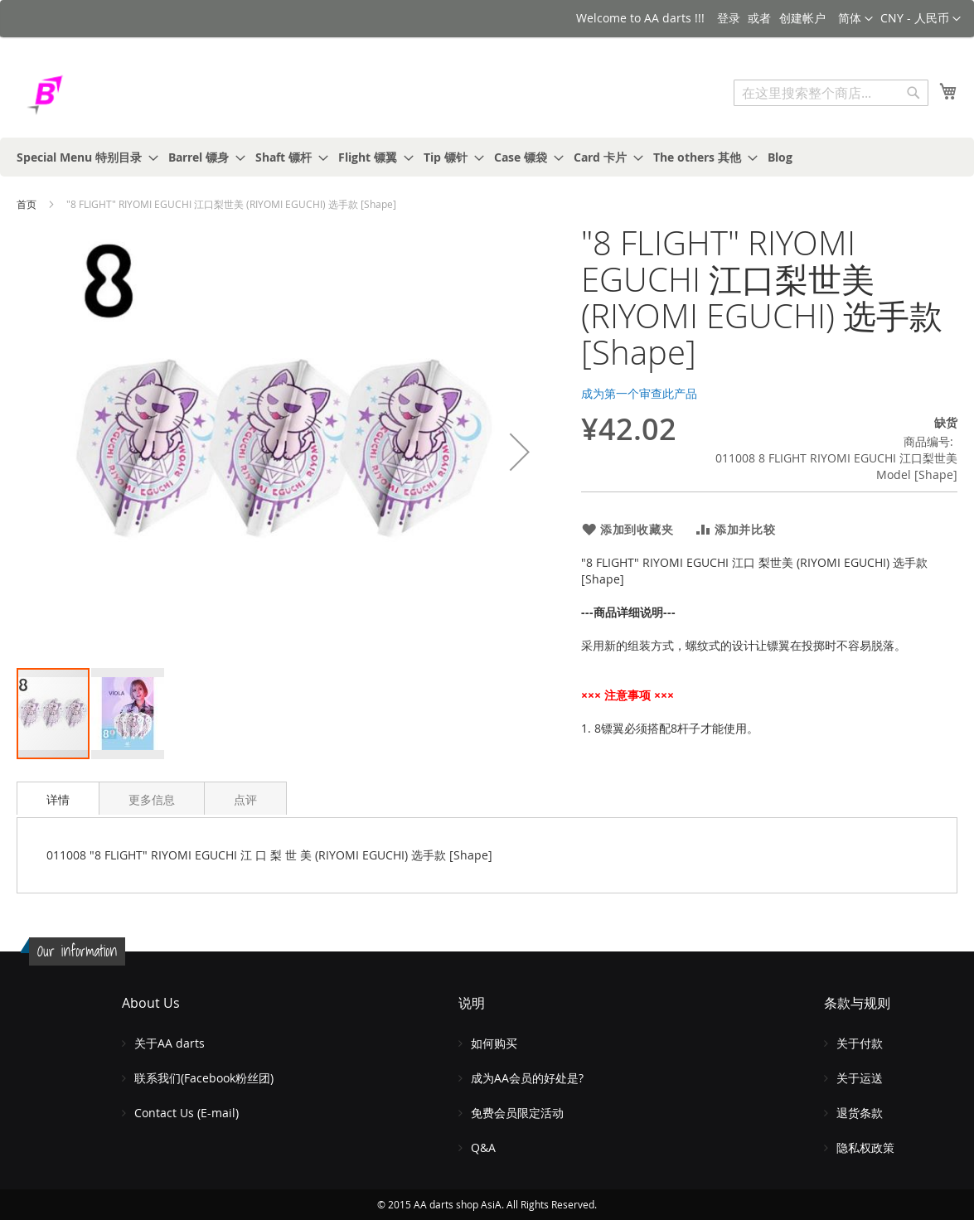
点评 (245, 799)
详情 (58, 799)
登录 (728, 18)
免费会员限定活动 (517, 1113)
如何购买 (494, 1043)
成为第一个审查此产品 (639, 393)
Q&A (483, 1147)
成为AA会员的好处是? (527, 1078)
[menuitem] (82, 157)
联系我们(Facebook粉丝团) (204, 1078)
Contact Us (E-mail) (186, 1113)
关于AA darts (169, 1043)
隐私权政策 (865, 1147)
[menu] (487, 157)
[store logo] (87, 95)
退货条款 (859, 1113)
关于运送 (859, 1078)
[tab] (58, 798)
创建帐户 (802, 18)
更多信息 (151, 799)
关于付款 (859, 1043)
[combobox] (831, 93)
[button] (920, 19)
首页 (26, 204)
